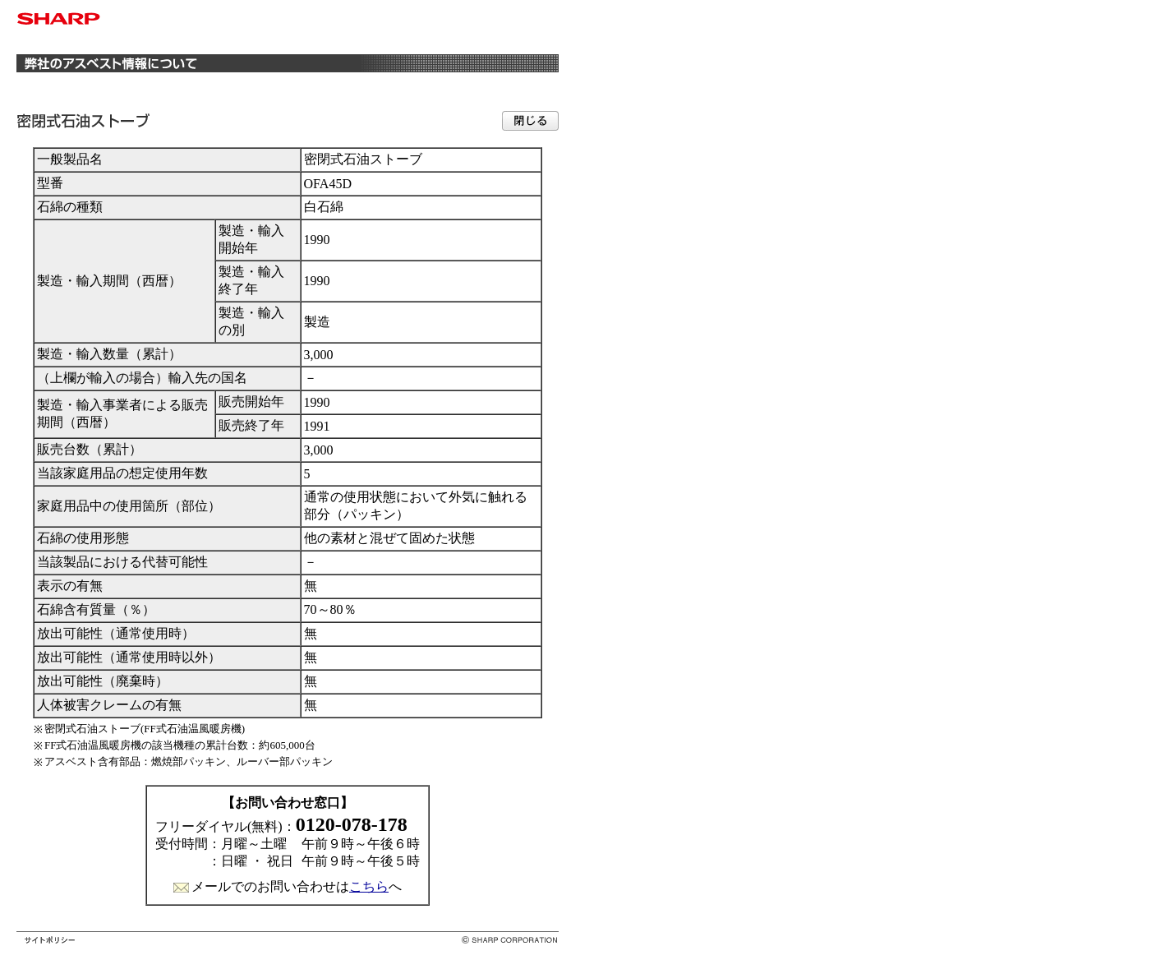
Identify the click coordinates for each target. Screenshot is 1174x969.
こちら (369, 886)
